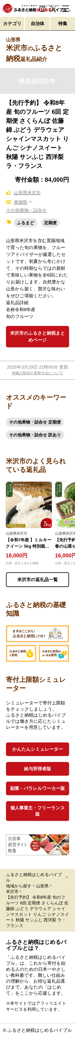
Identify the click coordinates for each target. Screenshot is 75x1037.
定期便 (50, 222)
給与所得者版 (37, 768)
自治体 (37, 23)
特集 (62, 23)
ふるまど (25, 222)
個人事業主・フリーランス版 (37, 811)
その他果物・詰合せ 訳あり (35, 435)
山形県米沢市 (23, 192)
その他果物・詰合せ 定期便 (35, 422)
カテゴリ (12, 23)
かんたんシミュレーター (37, 749)
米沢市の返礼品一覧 (37, 579)
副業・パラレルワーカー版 (37, 788)
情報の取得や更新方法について (37, 373)
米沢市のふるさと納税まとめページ (37, 336)
